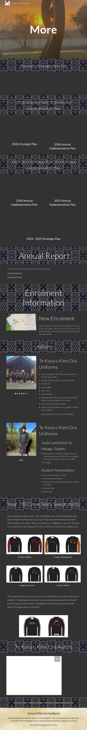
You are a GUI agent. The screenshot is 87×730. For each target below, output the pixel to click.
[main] (43, 29)
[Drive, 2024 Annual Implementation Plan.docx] (24, 187)
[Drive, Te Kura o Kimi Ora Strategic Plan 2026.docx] (24, 129)
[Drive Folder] (34, 675)
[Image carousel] (21, 375)
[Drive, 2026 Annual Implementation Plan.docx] (62, 129)
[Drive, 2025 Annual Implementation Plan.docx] (62, 187)
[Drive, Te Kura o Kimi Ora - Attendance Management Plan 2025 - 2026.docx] (47, 83)
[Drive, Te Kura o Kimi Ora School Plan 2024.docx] (43, 224)
